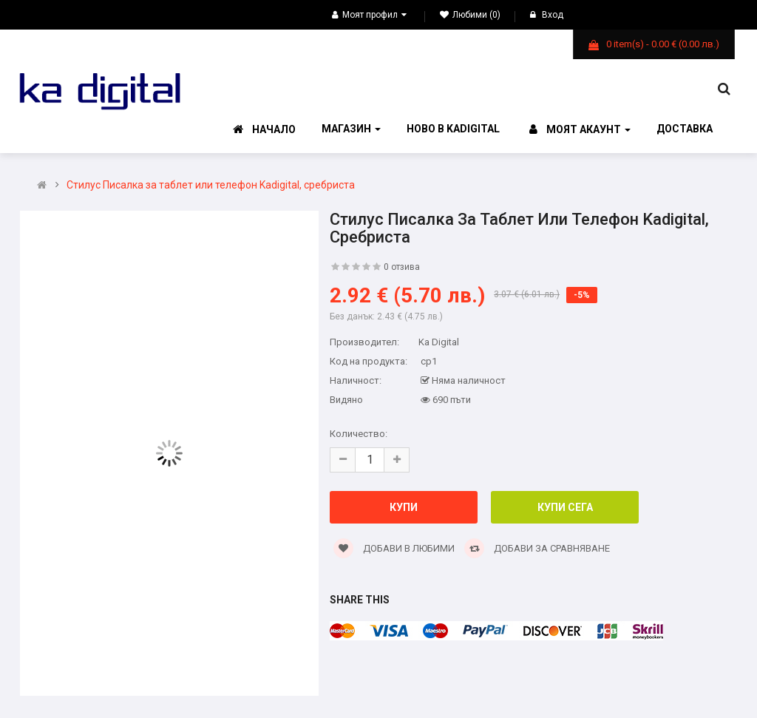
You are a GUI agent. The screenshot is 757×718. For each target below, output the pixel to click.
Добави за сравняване (537, 548)
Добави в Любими (394, 548)
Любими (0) (470, 15)
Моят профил (369, 15)
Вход (546, 15)
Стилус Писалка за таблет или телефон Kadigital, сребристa (211, 185)
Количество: (358, 433)
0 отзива (402, 267)
